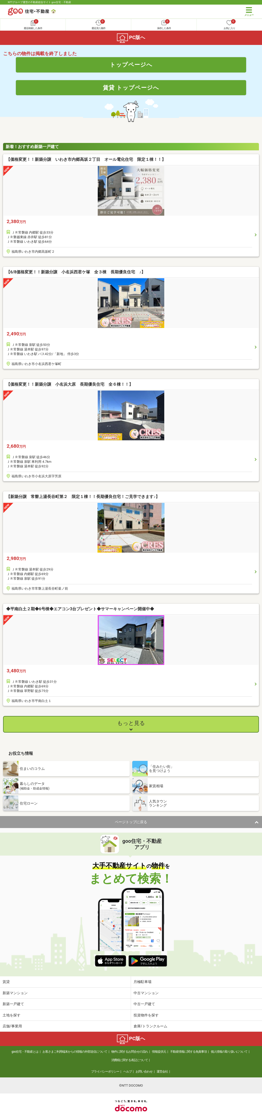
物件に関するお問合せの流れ (129, 1051)
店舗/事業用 (12, 1026)
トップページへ (131, 64)
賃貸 (6, 982)
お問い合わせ (144, 1071)
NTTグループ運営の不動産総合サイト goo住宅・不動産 (39, 2)
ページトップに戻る (131, 822)
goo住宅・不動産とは (25, 1051)
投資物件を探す (146, 1015)
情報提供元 (159, 1051)
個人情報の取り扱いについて (229, 1051)
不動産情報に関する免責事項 (188, 1051)
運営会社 (162, 1071)
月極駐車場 (142, 982)
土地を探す (11, 1015)
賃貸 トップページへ (131, 87)
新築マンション (15, 993)
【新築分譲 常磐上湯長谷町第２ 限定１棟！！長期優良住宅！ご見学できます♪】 (83, 496)
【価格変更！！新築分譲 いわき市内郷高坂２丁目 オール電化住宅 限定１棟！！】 (86, 159)
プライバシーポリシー (105, 1071)
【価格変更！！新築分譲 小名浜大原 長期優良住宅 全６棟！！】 (69, 384)
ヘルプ (127, 1071)
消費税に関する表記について (129, 1060)
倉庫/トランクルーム (150, 1026)
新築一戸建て (13, 1004)
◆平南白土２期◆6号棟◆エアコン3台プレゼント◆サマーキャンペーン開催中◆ (80, 608)
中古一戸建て (144, 1004)
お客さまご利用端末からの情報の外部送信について (74, 1051)
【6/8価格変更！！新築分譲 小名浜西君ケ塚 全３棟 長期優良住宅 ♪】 (75, 272)
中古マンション (146, 993)
